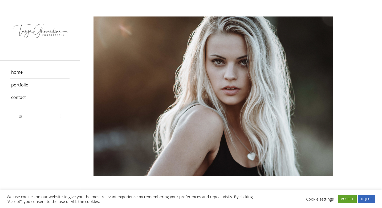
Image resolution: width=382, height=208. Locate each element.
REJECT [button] (366, 198)
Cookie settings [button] (320, 199)
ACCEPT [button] (347, 198)
